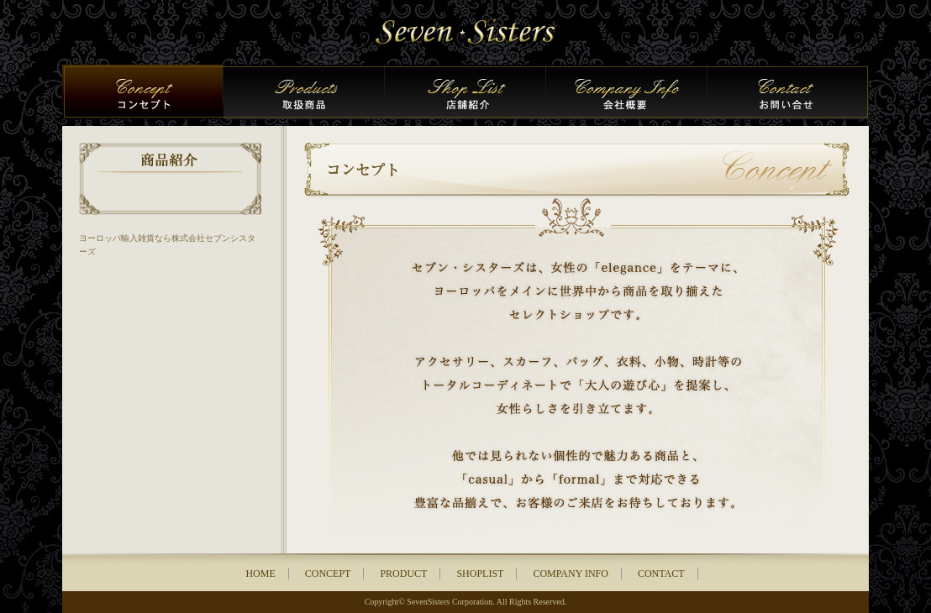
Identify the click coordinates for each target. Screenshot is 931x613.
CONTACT (661, 573)
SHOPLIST (479, 573)
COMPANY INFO (570, 573)
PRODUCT (403, 573)
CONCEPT (328, 573)
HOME (260, 573)
